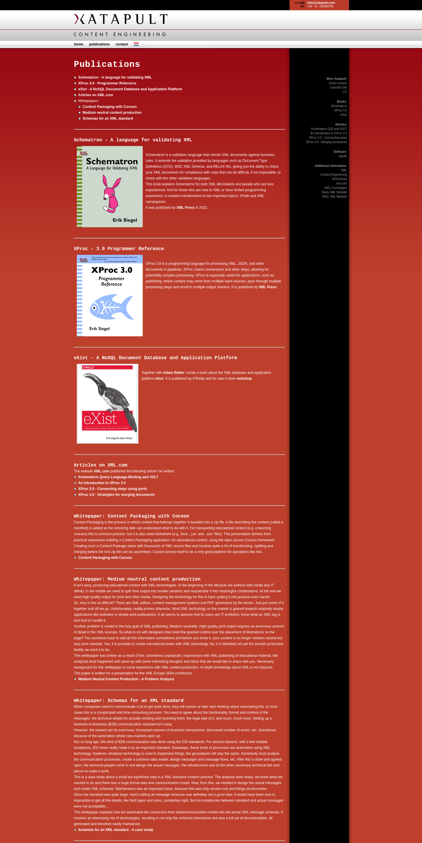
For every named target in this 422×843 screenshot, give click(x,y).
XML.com (117, 465)
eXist (159, 378)
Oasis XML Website (334, 192)
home (78, 44)
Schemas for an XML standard (108, 118)
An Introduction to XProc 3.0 (102, 483)
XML (344, 170)
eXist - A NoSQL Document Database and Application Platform (130, 89)
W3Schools (339, 179)
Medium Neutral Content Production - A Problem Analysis (126, 679)
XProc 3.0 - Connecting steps (328, 137)
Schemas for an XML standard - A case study (115, 829)
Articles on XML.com (95, 95)
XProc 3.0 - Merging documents (326, 142)
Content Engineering (333, 174)
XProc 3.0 (340, 110)
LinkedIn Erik (338, 87)
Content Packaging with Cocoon (110, 107)
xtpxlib (343, 156)
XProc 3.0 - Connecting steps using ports (112, 489)
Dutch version (338, 83)
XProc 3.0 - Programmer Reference (107, 83)
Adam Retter (173, 373)
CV (345, 92)
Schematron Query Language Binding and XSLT (118, 477)
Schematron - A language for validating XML (115, 77)
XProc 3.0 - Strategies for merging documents (116, 495)
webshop (244, 378)
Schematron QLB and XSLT (329, 128)
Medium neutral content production (112, 113)
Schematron (339, 106)
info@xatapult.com (321, 2)
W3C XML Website (334, 196)
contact (122, 44)
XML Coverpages (335, 187)
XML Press (185, 208)
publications (99, 44)
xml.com (341, 183)
